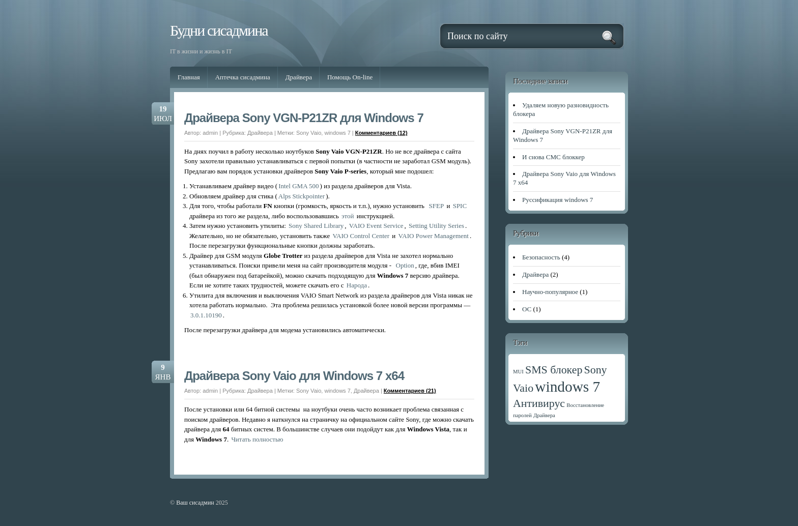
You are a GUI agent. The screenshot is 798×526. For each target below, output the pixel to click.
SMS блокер (553, 370)
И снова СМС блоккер (553, 157)
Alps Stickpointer (301, 196)
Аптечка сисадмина (242, 77)
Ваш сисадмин (195, 502)
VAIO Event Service (376, 225)
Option (405, 265)
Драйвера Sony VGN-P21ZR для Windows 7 (303, 118)
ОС (526, 309)
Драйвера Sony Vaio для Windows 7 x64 (294, 376)
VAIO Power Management (433, 236)
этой (347, 216)
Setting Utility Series (436, 225)
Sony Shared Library (316, 225)
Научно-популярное (550, 292)
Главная (189, 77)
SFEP (436, 206)
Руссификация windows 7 (557, 199)
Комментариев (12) (381, 133)
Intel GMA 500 (298, 186)
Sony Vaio (308, 133)
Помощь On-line (350, 77)
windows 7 (337, 133)
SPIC (460, 206)
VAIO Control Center (360, 236)
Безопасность (541, 257)
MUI (518, 371)
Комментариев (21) (410, 391)
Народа (357, 285)
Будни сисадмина (219, 30)
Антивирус (539, 403)
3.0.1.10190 (206, 315)
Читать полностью (257, 439)
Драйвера (299, 77)
